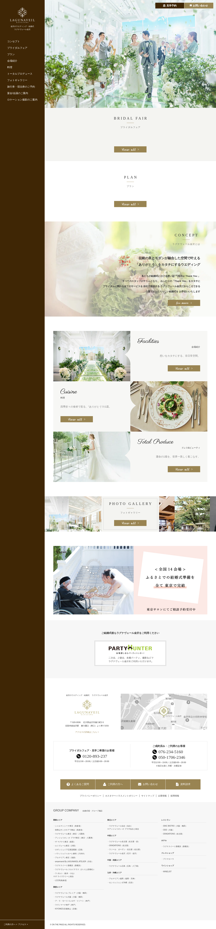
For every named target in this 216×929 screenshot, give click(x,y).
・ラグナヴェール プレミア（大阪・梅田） (70, 893)
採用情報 (174, 796)
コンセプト (13, 41)
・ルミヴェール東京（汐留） (65, 846)
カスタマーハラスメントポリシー (121, 796)
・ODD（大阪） (167, 830)
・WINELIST (166, 872)
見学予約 (170, 5)
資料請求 (183, 784)
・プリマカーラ (167, 859)
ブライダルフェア (17, 47)
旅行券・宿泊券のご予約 (21, 86)
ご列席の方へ (9, 924)
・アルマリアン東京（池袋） (65, 858)
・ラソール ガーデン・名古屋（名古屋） (124, 849)
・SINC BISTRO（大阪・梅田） (174, 826)
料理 (9, 67)
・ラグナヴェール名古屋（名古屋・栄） (123, 842)
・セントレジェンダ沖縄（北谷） (120, 883)
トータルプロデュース (19, 73)
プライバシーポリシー (90, 796)
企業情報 (162, 796)
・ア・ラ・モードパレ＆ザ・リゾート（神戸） (72, 901)
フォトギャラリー (17, 80)
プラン (11, 54)
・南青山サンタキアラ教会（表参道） (68, 830)
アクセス (22, 924)
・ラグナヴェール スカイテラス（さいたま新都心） (74, 869)
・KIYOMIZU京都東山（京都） (65, 909)
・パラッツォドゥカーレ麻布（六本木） (69, 854)
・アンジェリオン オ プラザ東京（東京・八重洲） (73, 838)
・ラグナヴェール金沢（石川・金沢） (122, 853)
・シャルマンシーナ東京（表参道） (67, 826)
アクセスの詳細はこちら (86, 732)
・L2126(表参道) (60, 880)
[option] (130, 54)
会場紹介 (12, 60)
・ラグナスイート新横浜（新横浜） (67, 865)
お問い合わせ (148, 784)
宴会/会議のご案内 (17, 93)
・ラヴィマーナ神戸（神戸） (65, 905)
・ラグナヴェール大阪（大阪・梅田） (68, 897)
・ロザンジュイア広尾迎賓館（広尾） (68, 850)
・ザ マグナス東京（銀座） (64, 842)
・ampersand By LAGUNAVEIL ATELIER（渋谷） (73, 861)
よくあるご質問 (78, 784)
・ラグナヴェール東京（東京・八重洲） (69, 834)
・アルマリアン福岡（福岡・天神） (121, 879)
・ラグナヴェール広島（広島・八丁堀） (123, 866)
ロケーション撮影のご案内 (22, 99)
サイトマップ (147, 796)
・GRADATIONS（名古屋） (118, 845)
